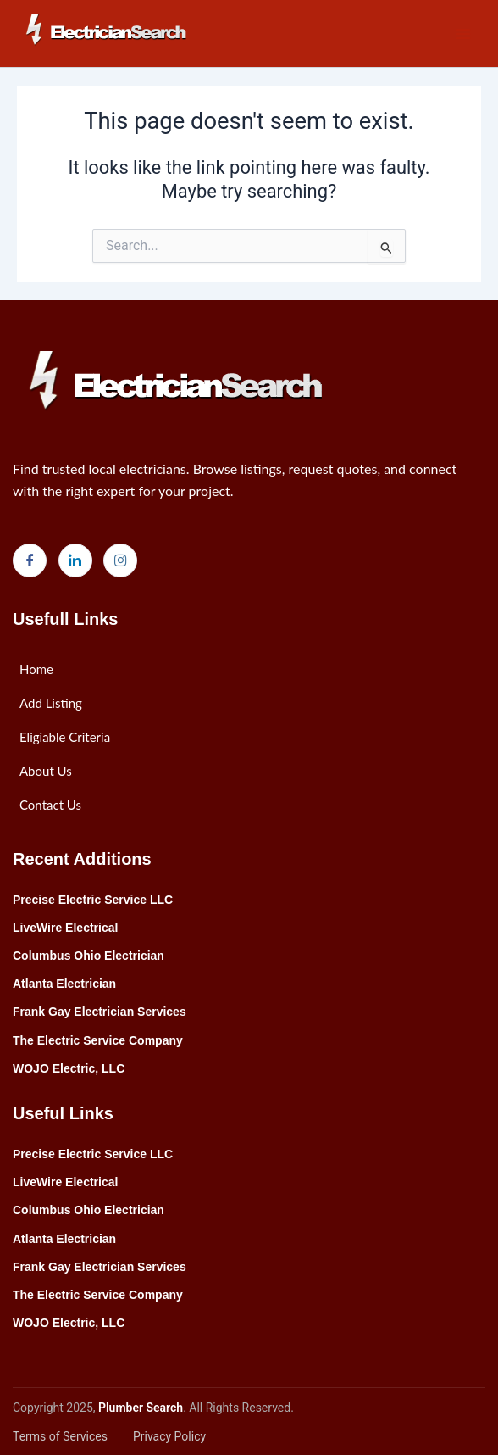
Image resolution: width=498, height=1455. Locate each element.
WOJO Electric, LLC (69, 1068)
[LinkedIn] (75, 560)
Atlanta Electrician (64, 983)
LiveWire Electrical (65, 927)
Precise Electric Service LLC (93, 899)
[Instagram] (120, 560)
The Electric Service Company (98, 1040)
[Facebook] (30, 560)
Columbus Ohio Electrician (88, 955)
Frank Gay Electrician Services (99, 1011)
